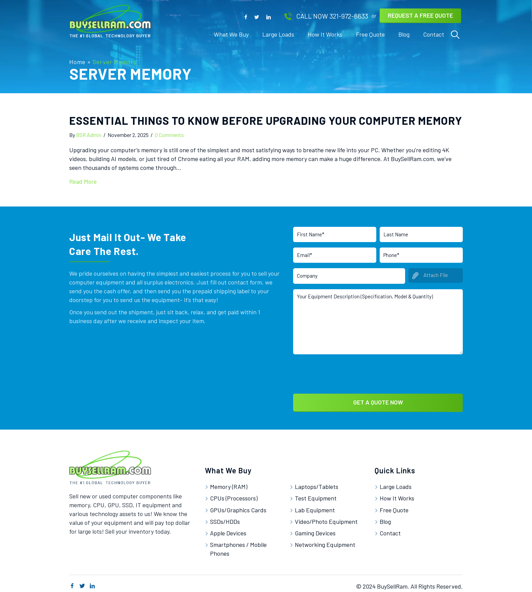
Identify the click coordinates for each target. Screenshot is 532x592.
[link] (231, 34)
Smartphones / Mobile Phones (238, 547)
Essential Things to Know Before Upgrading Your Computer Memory (265, 120)
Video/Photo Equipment (326, 519)
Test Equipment (316, 496)
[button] (246, 16)
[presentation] (344, 371)
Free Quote (394, 507)
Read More (83, 181)
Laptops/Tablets (316, 484)
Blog (385, 519)
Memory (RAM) (228, 484)
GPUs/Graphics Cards (238, 507)
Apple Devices (228, 531)
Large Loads (396, 484)
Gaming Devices (315, 531)
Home (77, 61)
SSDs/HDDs (225, 519)
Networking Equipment (325, 542)
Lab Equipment (315, 507)
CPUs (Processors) (234, 496)
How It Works (397, 496)
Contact (390, 531)
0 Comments (169, 135)
